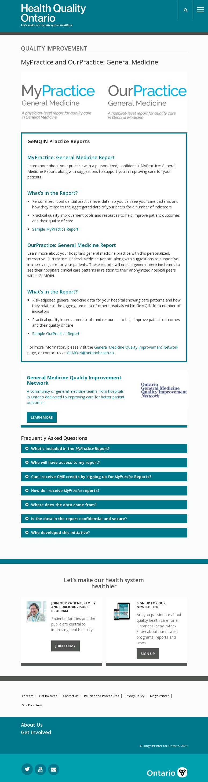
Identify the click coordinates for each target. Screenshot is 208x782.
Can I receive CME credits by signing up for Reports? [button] (91, 476)
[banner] (53, 11)
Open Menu (200, 10)
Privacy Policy (134, 696)
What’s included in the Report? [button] (70, 448)
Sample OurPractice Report (55, 333)
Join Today (65, 645)
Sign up (148, 653)
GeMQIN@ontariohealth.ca (90, 352)
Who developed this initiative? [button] (60, 532)
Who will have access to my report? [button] (65, 462)
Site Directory (32, 705)
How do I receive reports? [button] (65, 490)
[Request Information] (53, 769)
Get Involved (48, 696)
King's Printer (159, 696)
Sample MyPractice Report (55, 229)
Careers (27, 696)
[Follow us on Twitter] (27, 769)
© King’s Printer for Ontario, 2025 (163, 746)
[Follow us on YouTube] (40, 769)
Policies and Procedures (101, 696)
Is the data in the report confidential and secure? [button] (79, 518)
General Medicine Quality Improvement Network (136, 347)
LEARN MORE (42, 417)
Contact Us (70, 696)
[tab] (104, 448)
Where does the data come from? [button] (64, 504)
